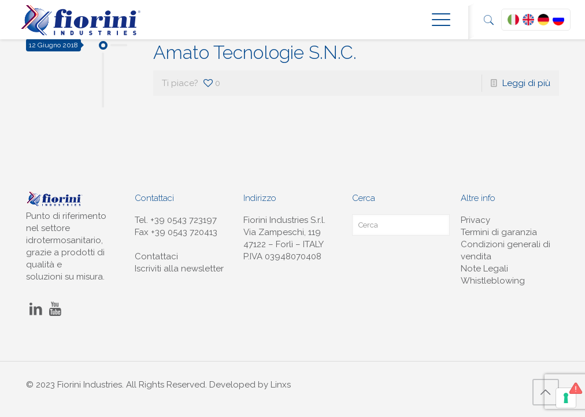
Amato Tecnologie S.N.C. (255, 52)
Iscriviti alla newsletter (179, 268)
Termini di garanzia (499, 232)
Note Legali (484, 268)
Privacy (475, 220)
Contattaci (156, 256)
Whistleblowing (493, 280)
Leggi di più (526, 83)
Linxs (281, 384)
